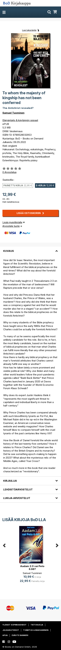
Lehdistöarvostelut (18, 489)
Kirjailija (10, 480)
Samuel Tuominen (13, 112)
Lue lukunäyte (29, 30)
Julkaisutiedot (10, 630)
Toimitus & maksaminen (35, 630)
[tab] (30, 249)
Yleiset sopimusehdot (14, 625)
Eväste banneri (20, 635)
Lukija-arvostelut (16, 498)
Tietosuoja (37, 625)
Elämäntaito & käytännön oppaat (20, 120)
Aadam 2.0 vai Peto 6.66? (32, 568)
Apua (5, 635)
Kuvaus (8, 250)
